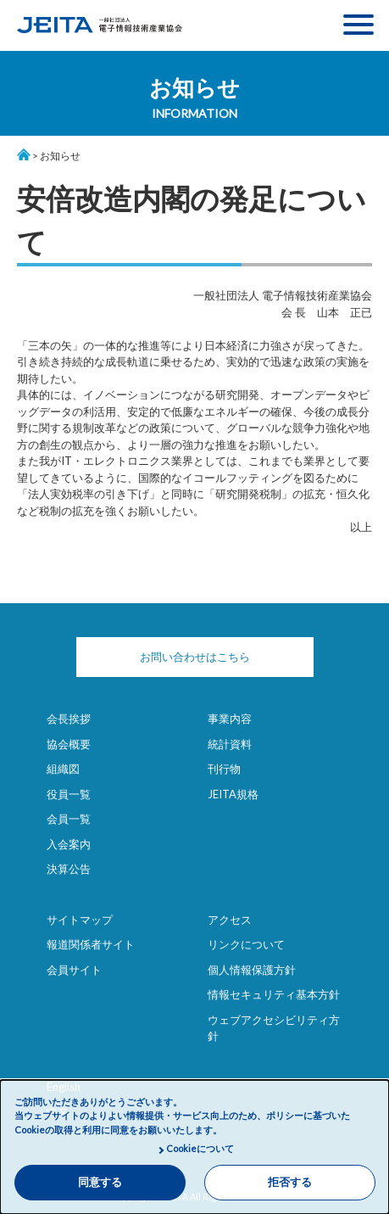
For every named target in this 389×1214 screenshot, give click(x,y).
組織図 (63, 768)
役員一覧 (69, 794)
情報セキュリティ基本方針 (274, 994)
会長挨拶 (69, 718)
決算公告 (69, 869)
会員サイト (74, 969)
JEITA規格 (233, 794)
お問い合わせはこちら (195, 656)
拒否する (290, 1182)
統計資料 (230, 744)
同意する (100, 1182)
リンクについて (246, 944)
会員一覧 (69, 818)
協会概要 (69, 744)
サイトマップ (80, 919)
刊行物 (224, 768)
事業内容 (230, 718)
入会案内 (69, 844)
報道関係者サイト (91, 944)
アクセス (230, 919)
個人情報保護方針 (252, 969)
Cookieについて (200, 1148)
